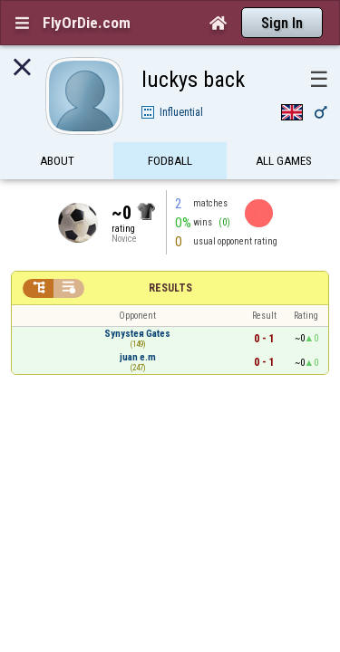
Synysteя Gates (137, 302)
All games (284, 129)
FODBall (170, 129)
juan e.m (138, 325)
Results (170, 256)
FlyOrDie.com (87, 23)
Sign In (282, 23)
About (57, 129)
